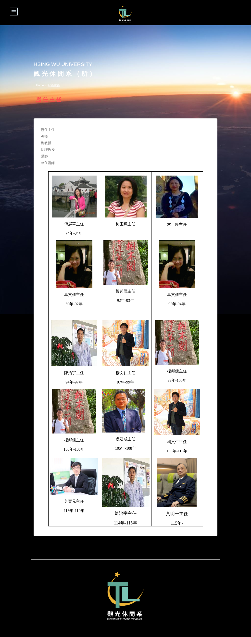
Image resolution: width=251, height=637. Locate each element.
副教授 (46, 143)
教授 (44, 136)
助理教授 (48, 150)
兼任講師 (48, 163)
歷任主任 (48, 130)
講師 (44, 156)
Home (40, 85)
